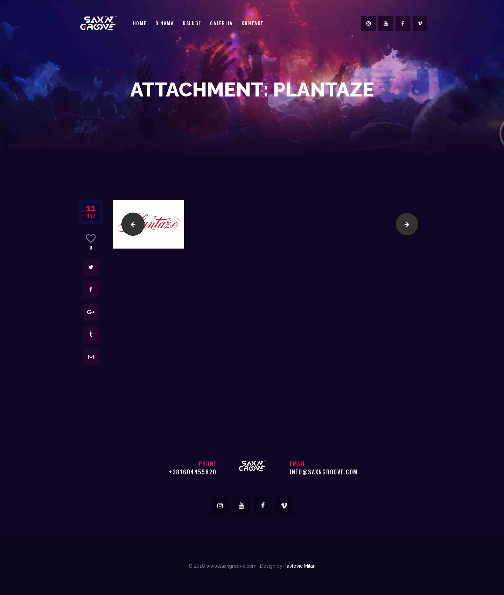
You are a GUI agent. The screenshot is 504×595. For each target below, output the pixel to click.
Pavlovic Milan (299, 566)
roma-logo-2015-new (416, 224)
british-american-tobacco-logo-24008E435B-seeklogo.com (130, 224)
